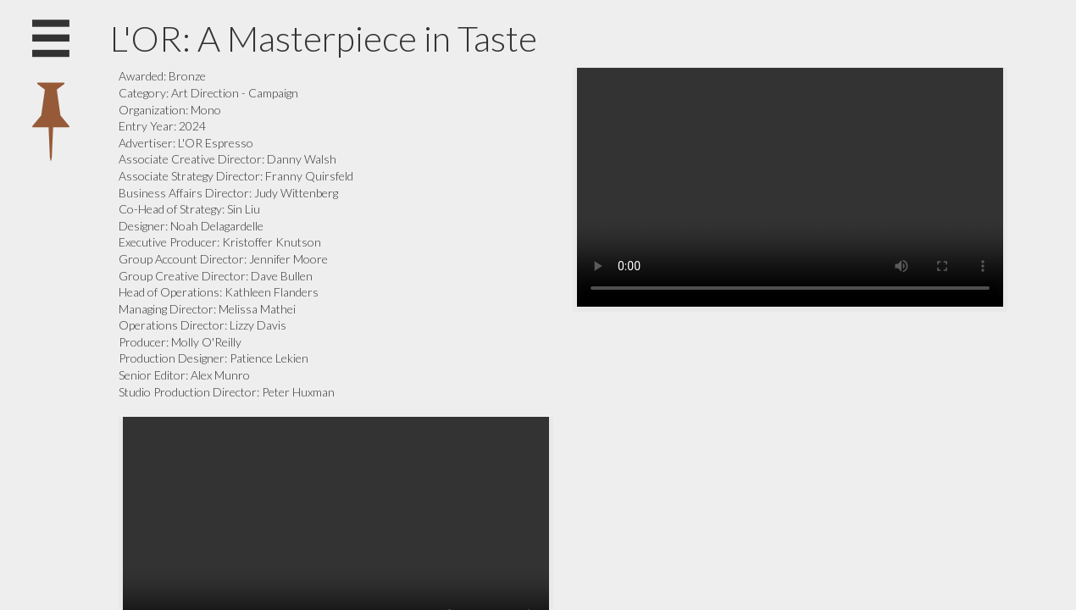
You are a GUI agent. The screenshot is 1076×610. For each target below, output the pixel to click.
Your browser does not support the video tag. (790, 187)
